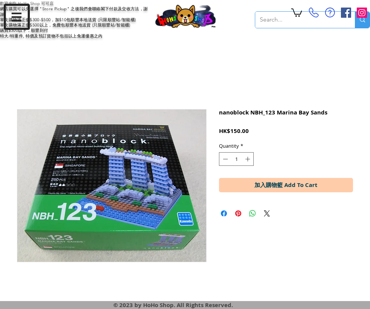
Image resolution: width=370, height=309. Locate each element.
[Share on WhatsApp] (252, 213)
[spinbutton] (236, 159)
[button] (17, 17)
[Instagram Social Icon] (362, 13)
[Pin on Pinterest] (238, 213)
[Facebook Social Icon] (346, 13)
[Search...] (299, 20)
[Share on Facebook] (223, 213)
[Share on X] (266, 213)
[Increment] (248, 159)
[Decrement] (224, 159)
